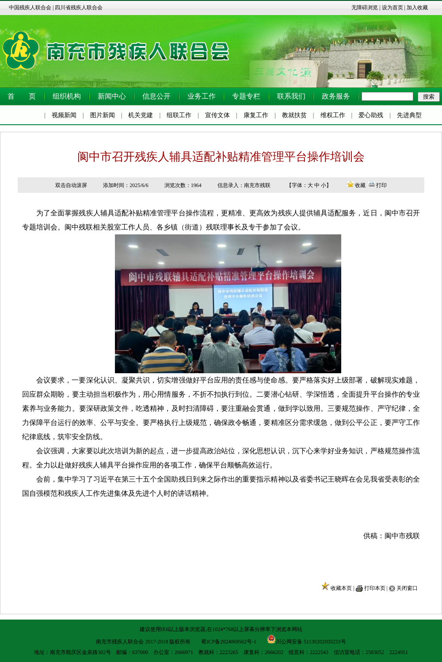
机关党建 (140, 115)
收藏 (360, 185)
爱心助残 (370, 115)
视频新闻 (64, 115)
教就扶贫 (294, 115)
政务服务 (336, 96)
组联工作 (179, 115)
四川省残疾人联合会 (79, 7)
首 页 (22, 96)
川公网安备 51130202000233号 (306, 639)
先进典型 (409, 115)
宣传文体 (217, 115)
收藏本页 (341, 588)
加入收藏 (417, 7)
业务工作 (201, 96)
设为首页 (392, 7)
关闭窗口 (407, 588)
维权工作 (332, 115)
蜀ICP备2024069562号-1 (228, 642)
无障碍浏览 (364, 7)
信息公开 (156, 96)
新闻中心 (112, 96)
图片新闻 (102, 115)
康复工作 (256, 115)
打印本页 (374, 588)
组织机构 (67, 96)
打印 (381, 185)
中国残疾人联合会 (30, 7)
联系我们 (291, 96)
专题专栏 (246, 96)
